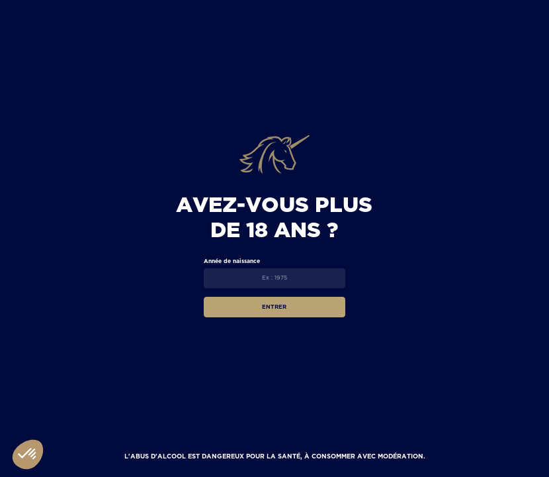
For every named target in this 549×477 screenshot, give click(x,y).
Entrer (274, 307)
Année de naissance (232, 261)
